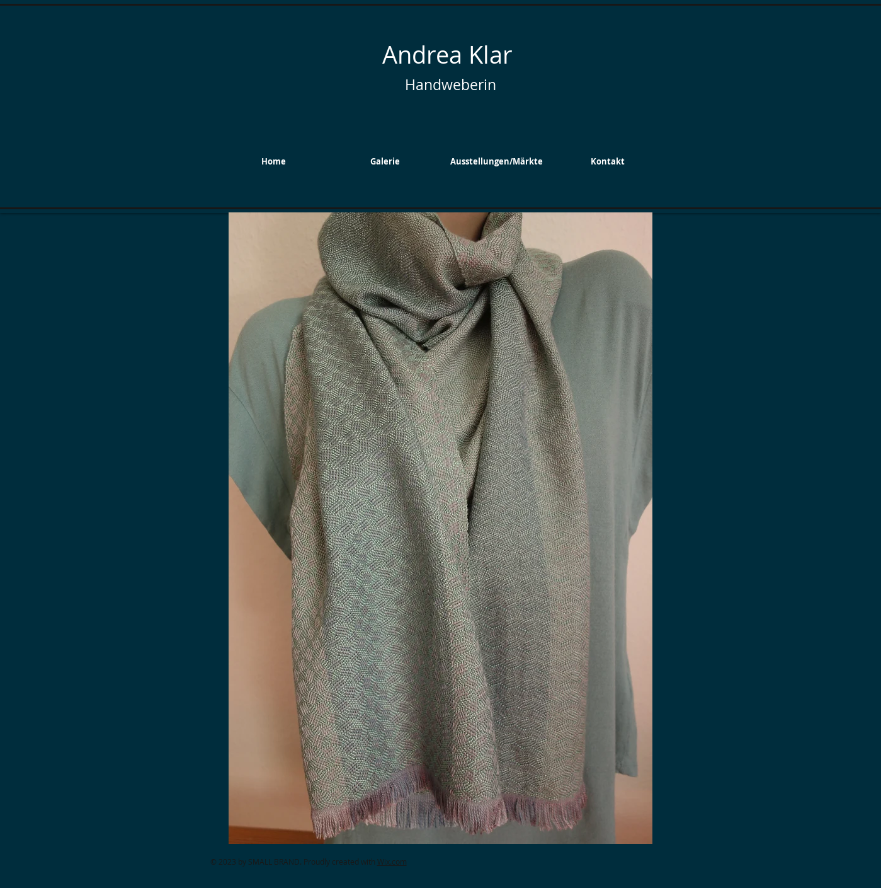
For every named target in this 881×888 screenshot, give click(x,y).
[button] (385, 161)
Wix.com (392, 861)
